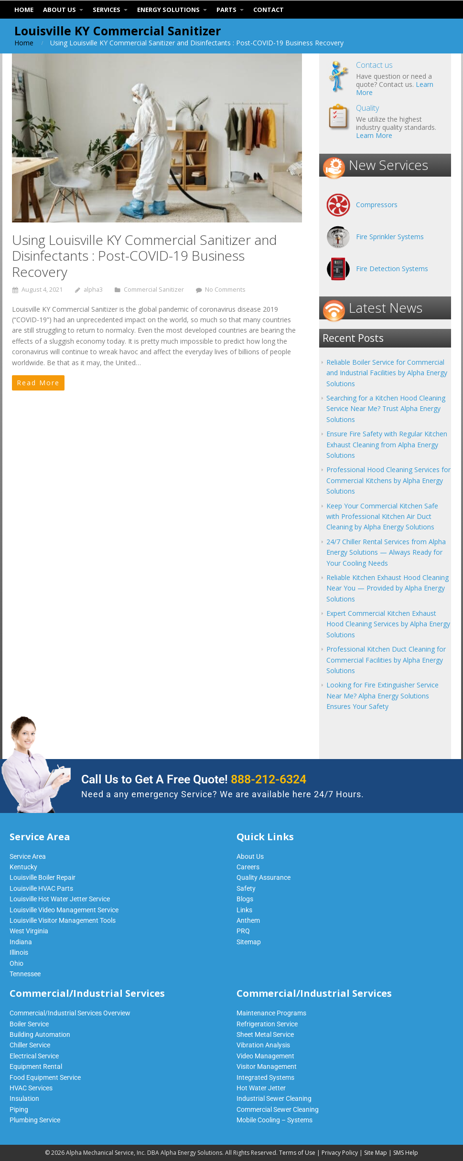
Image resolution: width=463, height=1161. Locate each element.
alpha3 (93, 289)
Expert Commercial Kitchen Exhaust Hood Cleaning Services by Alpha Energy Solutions (388, 624)
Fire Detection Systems (392, 268)
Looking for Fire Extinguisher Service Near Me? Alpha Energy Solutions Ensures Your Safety (382, 695)
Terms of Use (297, 1153)
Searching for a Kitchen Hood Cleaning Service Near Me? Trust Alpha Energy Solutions (385, 408)
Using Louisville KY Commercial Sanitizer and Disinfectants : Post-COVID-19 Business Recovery (144, 256)
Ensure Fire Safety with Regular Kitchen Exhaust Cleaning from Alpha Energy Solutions (386, 444)
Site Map (375, 1153)
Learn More (374, 135)
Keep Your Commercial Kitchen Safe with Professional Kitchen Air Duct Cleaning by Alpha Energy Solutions (382, 516)
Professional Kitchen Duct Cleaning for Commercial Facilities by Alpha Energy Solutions (386, 659)
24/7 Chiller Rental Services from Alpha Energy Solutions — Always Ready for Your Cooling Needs (386, 552)
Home (23, 42)
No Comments (225, 289)
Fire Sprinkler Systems (390, 236)
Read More (38, 382)
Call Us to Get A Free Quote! (193, 779)
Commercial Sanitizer (154, 289)
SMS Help (405, 1153)
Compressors (377, 204)
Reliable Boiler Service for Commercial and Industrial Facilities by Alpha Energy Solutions (386, 373)
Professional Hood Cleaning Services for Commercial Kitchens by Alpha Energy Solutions (388, 480)
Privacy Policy (340, 1153)
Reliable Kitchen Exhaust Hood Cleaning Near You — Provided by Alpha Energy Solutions (387, 588)
